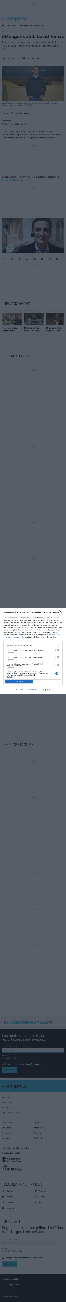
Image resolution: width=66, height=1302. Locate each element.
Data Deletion (20, 690)
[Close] (61, 612)
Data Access (32, 690)
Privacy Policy (46, 690)
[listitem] (33, 645)
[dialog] (33, 651)
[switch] (57, 650)
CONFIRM (19, 681)
